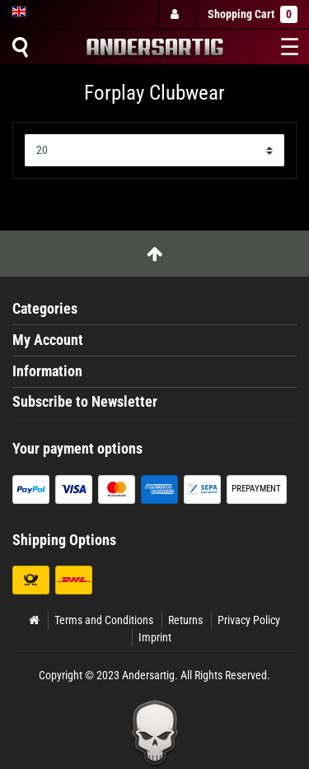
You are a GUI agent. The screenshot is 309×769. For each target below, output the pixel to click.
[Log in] (176, 14)
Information (47, 371)
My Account (47, 340)
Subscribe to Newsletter (84, 402)
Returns (185, 620)
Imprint (154, 637)
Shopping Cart (252, 14)
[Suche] (20, 47)
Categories (44, 309)
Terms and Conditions (103, 620)
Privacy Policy (249, 620)
